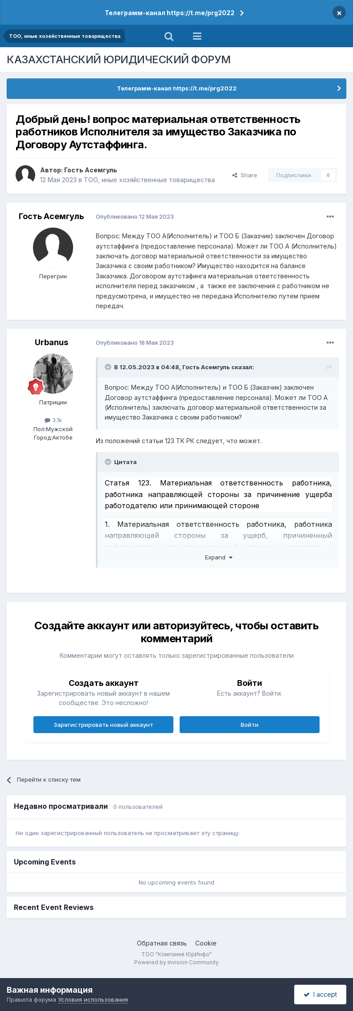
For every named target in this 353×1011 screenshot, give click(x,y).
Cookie (206, 943)
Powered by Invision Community (176, 962)
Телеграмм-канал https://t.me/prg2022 (169, 12)
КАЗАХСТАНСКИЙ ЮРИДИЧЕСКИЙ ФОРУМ (119, 59)
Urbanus (51, 342)
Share (244, 175)
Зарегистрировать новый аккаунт (103, 724)
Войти (250, 724)
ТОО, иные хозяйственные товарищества (149, 179)
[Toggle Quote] (109, 367)
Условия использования (93, 999)
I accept (320, 994)
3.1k (53, 420)
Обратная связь (162, 943)
